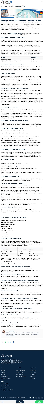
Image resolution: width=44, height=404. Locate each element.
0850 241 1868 (4, 384)
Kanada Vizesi (33, 371)
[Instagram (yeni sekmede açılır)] (30, 398)
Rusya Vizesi (32, 377)
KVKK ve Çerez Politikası (5, 379)
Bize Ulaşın (3, 375)
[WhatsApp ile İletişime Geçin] (39, 401)
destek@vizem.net (5, 388)
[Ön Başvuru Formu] (20, 401)
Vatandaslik (11, 6)
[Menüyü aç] (2, 401)
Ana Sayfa (3, 371)
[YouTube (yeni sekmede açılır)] (33, 398)
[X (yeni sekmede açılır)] (42, 398)
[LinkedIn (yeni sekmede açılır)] (36, 398)
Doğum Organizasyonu (20, 375)
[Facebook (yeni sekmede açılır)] (39, 398)
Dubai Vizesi (32, 379)
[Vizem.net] (6, 356)
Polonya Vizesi (33, 373)
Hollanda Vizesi (33, 375)
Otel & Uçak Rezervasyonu (21, 377)
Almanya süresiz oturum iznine (15, 34)
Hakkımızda (3, 373)
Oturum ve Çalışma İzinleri (20, 371)
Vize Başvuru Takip (4, 377)
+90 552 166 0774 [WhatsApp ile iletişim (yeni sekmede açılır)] (5, 386)
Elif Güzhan (11, 331)
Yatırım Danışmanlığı (19, 373)
